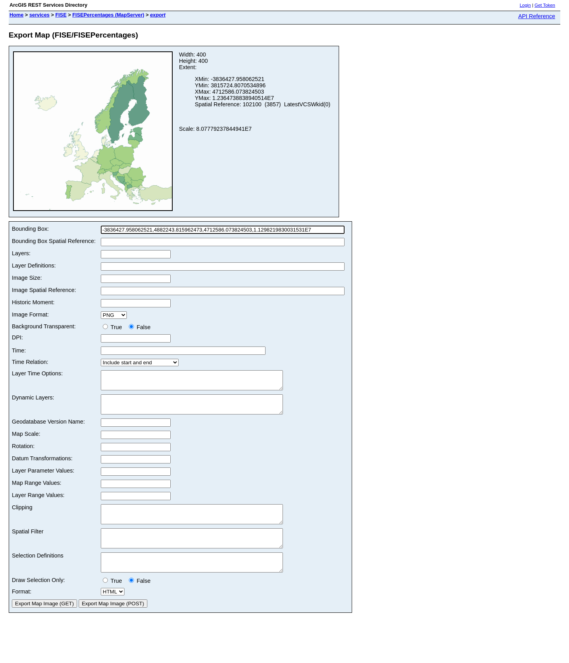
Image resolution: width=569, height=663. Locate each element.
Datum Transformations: (42, 465)
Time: (19, 350)
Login (525, 5)
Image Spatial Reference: (44, 290)
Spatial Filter (27, 542)
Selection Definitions (37, 570)
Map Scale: (26, 441)
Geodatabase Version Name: (48, 429)
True (114, 327)
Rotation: (23, 453)
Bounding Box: (30, 229)
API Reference (536, 16)
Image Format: (30, 314)
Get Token (545, 5)
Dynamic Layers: (33, 401)
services (39, 15)
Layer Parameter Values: (43, 478)
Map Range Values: (36, 490)
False (140, 327)
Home (16, 15)
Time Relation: (30, 362)
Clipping (22, 514)
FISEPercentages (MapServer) (108, 15)
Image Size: (27, 278)
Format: (22, 609)
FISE (60, 15)
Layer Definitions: (34, 265)
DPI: (17, 337)
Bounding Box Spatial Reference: (54, 241)
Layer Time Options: (37, 373)
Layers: (21, 253)
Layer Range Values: (38, 502)
